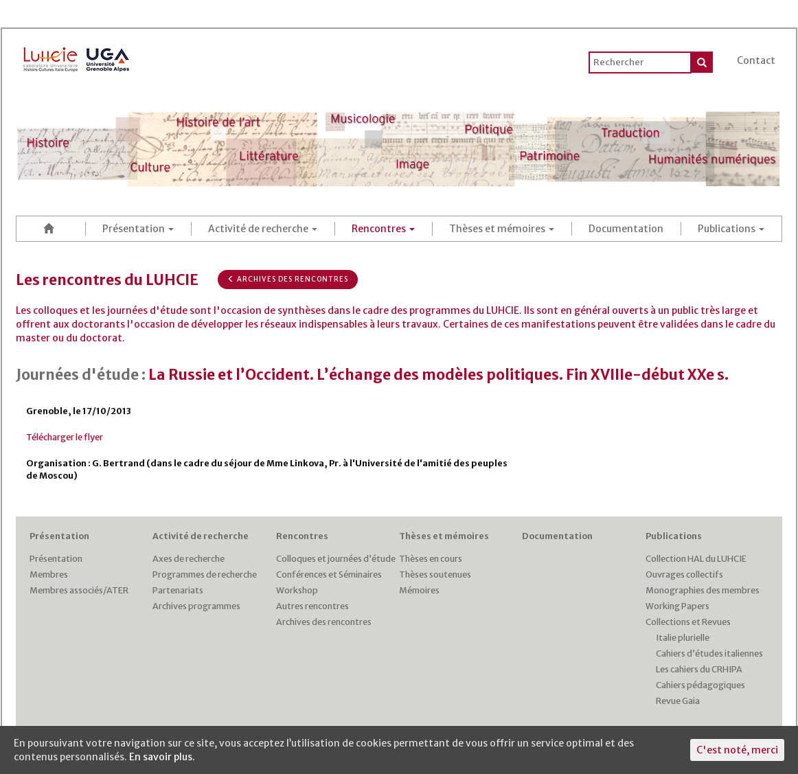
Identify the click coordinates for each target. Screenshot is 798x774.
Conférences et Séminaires (329, 574)
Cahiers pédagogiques (700, 685)
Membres (49, 574)
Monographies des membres (703, 590)
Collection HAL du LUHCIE (696, 559)
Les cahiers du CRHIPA (699, 669)
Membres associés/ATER (79, 590)
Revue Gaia (678, 701)
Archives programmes (196, 606)
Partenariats (177, 590)
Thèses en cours (430, 559)
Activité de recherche (262, 229)
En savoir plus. (162, 757)
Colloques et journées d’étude (336, 559)
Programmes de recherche (204, 574)
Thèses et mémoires (501, 229)
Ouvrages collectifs (684, 574)
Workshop (297, 590)
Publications (731, 229)
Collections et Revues (688, 622)
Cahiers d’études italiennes (709, 653)
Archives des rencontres (287, 279)
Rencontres (383, 229)
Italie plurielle (682, 638)
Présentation (138, 229)
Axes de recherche (188, 559)
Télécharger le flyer (64, 437)
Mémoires (419, 590)
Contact (756, 60)
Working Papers (677, 606)
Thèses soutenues (435, 574)
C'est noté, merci (737, 750)
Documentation (626, 229)
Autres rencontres (312, 606)
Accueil (51, 228)
